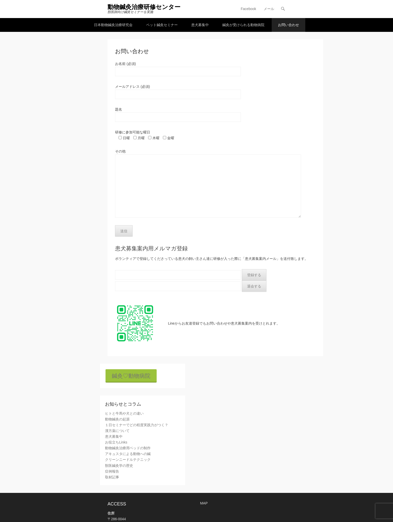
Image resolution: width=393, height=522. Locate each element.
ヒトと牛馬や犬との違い (124, 413)
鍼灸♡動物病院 (131, 376)
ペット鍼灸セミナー (162, 25)
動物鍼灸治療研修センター (144, 7)
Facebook (248, 9)
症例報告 (112, 471)
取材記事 (112, 477)
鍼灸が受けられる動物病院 (243, 25)
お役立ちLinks (116, 442)
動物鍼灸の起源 (117, 419)
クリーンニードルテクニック (128, 460)
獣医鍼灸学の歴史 (119, 466)
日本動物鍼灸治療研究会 (113, 25)
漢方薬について (117, 431)
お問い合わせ (288, 25)
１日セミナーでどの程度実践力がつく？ (136, 425)
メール (269, 9)
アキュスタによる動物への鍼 (128, 454)
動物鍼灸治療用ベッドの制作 (128, 448)
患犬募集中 (200, 25)
